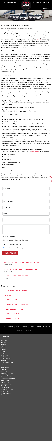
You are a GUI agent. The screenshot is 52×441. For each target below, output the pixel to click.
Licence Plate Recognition (17, 304)
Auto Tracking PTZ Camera (16, 276)
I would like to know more (9, 236)
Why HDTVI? (9, 295)
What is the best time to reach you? (12, 244)
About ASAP (4, 340)
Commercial (4, 348)
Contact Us (4, 395)
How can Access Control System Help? (21, 269)
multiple (16, 90)
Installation (4, 366)
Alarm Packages (5, 367)
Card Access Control (6, 384)
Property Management (7, 362)
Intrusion (3, 342)
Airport (3, 346)
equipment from (35, 151)
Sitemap (32, 326)
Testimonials (46, 326)
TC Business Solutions (7, 389)
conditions (38, 39)
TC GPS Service (5, 391)
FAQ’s (3, 326)
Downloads (10, 326)
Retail (2, 364)
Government (4, 355)
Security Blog (11, 300)
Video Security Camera (15, 309)
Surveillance (4, 369)
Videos (17, 326)
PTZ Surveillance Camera (16, 290)
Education (3, 349)
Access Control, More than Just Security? (23, 262)
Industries (3, 344)
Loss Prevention (12, 318)
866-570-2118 (11, 2)
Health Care (4, 357)
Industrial (3, 360)
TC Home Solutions (6, 393)
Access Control (5, 382)
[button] (45, 8)
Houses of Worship (6, 358)
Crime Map (25, 326)
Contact (39, 326)
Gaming (3, 353)
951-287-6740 (44, 2)
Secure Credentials (6, 386)
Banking (3, 351)
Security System (12, 313)
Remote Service (5, 387)
